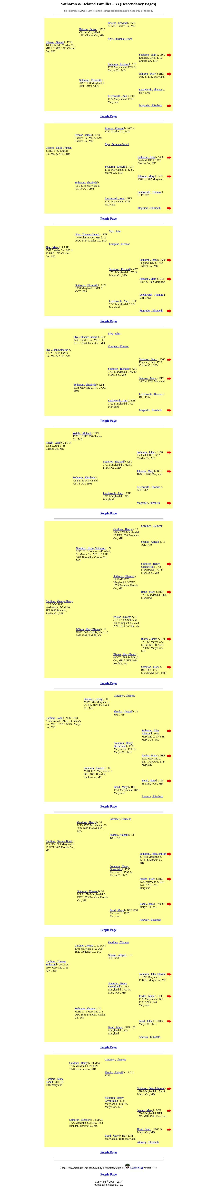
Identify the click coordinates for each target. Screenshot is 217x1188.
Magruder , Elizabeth (150, 105)
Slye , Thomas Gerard (87, 234)
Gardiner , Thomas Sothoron (56, 963)
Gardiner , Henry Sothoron (91, 548)
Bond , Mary (148, 591)
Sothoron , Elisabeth (90, 80)
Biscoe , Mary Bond (124, 654)
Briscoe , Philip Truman (59, 147)
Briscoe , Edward (117, 22)
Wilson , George (122, 616)
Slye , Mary (52, 247)
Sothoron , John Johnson (150, 732)
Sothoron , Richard (118, 64)
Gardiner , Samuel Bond (59, 841)
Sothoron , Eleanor (123, 576)
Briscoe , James (88, 29)
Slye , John (115, 231)
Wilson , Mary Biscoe (88, 629)
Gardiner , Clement (151, 525)
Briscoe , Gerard (55, 42)
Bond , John (148, 780)
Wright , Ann (53, 442)
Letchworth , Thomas (151, 89)
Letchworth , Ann (117, 96)
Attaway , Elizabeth (152, 796)
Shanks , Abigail (150, 541)
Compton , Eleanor (119, 244)
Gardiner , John (54, 718)
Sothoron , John (148, 54)
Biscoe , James (149, 638)
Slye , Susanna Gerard (120, 38)
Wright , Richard (82, 433)
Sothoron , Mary (150, 666)
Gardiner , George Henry (59, 601)
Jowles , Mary (149, 755)
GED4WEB (136, 1167)
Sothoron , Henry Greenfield (150, 565)
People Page (108, 116)
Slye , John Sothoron (57, 349)
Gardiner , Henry (123, 529)
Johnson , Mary (147, 73)
